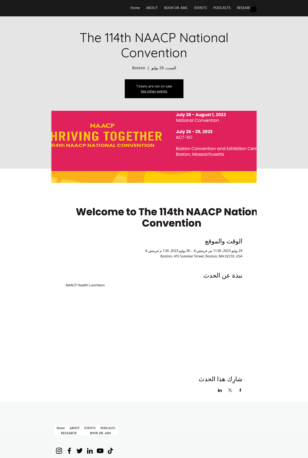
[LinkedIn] (90, 451)
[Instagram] (59, 451)
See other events (154, 91)
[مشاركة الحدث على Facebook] (240, 390)
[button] (253, 8)
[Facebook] (69, 451)
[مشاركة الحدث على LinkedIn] (220, 390)
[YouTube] (100, 451)
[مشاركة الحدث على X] (230, 390)
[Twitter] (79, 451)
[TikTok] (110, 451)
